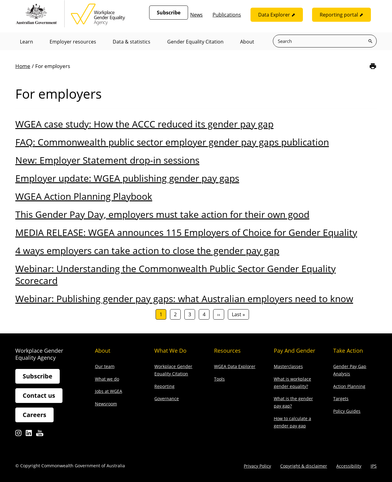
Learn (26, 41)
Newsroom (106, 404)
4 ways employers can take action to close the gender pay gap (147, 250)
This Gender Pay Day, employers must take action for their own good (162, 214)
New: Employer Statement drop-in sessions (107, 160)
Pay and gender (294, 350)
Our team (105, 366)
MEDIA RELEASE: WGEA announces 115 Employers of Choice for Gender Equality (186, 232)
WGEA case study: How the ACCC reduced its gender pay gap (144, 124)
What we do (107, 379)
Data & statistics (132, 41)
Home (22, 66)
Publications (227, 14)
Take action (348, 350)
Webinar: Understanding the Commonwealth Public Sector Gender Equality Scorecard (175, 274)
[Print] (373, 66)
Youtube (39, 435)
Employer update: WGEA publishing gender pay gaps (127, 178)
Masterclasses (288, 366)
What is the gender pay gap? (293, 402)
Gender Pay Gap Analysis (349, 370)
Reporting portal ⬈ (341, 14)
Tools (219, 379)
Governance (166, 399)
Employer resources (73, 41)
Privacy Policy (257, 466)
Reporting (164, 386)
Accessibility (348, 466)
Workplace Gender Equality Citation (173, 370)
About (248, 41)
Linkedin (29, 435)
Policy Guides (346, 411)
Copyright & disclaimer (303, 466)
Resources (227, 350)
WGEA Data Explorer (234, 366)
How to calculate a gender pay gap (292, 422)
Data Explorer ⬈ (276, 14)
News (196, 14)
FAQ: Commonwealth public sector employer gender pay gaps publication (172, 142)
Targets (341, 399)
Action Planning (349, 386)
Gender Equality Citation (196, 41)
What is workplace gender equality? (292, 382)
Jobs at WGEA (108, 391)
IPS (374, 466)
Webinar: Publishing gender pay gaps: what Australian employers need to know (184, 298)
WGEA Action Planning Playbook (83, 196)
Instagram (18, 435)
